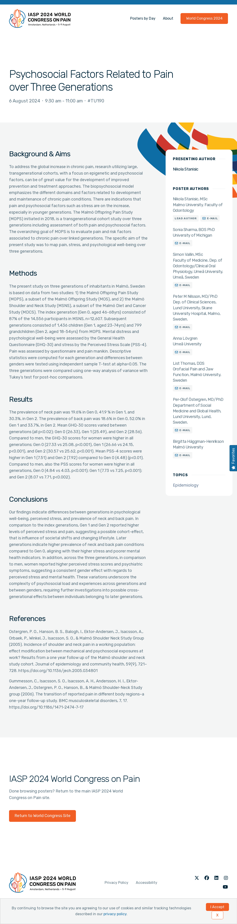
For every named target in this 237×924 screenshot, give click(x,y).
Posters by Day (142, 18)
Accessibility (146, 882)
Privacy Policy (116, 882)
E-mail (212, 218)
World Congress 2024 (204, 18)
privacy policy (115, 914)
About (168, 18)
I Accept (217, 907)
